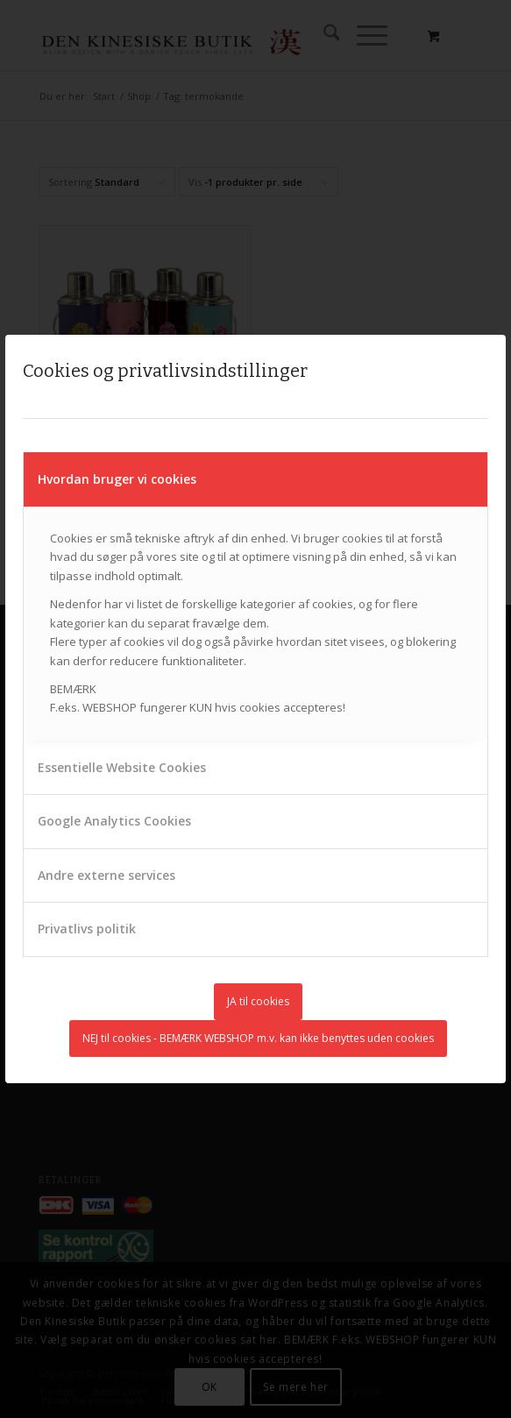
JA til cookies (258, 1001)
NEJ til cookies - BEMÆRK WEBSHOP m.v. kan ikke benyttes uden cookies (258, 1038)
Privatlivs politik (87, 928)
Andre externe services (106, 875)
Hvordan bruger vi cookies (117, 479)
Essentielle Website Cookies (122, 767)
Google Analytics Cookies (114, 820)
